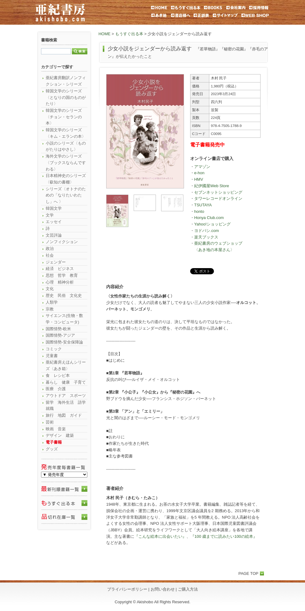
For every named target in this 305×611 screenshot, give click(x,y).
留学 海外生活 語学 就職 (66, 405)
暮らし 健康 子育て (66, 382)
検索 (79, 51)
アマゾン (202, 166)
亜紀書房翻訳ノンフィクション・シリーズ (66, 80)
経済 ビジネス (60, 268)
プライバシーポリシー (127, 589)
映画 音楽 (56, 429)
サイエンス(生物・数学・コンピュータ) (64, 318)
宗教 (50, 309)
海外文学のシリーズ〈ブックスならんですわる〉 (66, 162)
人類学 (52, 302)
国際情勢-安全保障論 (64, 342)
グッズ (52, 449)
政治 (50, 248)
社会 (50, 255)
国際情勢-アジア (60, 335)
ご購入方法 (188, 589)
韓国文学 (54, 208)
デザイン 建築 (60, 435)
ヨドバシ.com (206, 230)
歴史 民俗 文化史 (64, 295)
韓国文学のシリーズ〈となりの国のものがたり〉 (66, 97)
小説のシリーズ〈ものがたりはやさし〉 (66, 146)
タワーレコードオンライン (218, 198)
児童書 (52, 355)
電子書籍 (54, 442)
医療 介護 (56, 388)
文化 (50, 288)
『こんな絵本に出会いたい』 (160, 536)
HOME (104, 34)
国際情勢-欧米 (58, 329)
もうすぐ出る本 (129, 34)
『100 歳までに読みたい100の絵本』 (223, 536)
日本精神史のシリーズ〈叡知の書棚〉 (66, 178)
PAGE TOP (248, 573)
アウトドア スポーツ (66, 395)
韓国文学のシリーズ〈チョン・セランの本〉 (64, 116)
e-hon (199, 173)
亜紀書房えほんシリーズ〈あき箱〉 (66, 365)
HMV (198, 179)
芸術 (50, 422)
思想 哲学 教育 (62, 275)
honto (199, 211)
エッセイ (54, 221)
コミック (54, 349)
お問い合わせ (163, 589)
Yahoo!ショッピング (212, 224)
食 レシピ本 (58, 375)
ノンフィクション (62, 241)
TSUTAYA (203, 205)
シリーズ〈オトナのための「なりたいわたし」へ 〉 (66, 195)
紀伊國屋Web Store (211, 185)
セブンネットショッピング (218, 192)
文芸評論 (54, 235)
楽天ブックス (206, 237)
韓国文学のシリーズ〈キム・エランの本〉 (66, 133)
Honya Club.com (209, 217)
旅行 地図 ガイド (64, 415)
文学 (50, 215)
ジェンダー (56, 262)
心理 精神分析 (60, 282)
